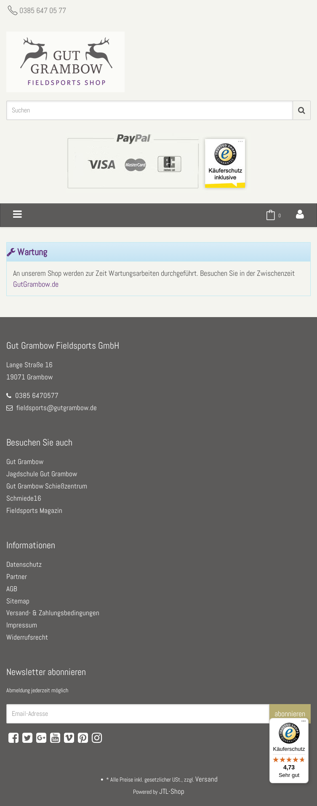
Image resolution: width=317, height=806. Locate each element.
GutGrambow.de (36, 284)
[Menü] (303, 723)
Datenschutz (24, 564)
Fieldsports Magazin (34, 510)
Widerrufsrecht (27, 637)
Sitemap (17, 601)
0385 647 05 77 (42, 10)
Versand (206, 779)
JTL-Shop (171, 791)
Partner (16, 576)
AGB (11, 588)
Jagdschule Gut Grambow (41, 473)
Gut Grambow (24, 461)
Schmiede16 (23, 498)
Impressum (21, 625)
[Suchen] (149, 110)
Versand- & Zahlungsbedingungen (52, 612)
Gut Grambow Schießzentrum (46, 486)
